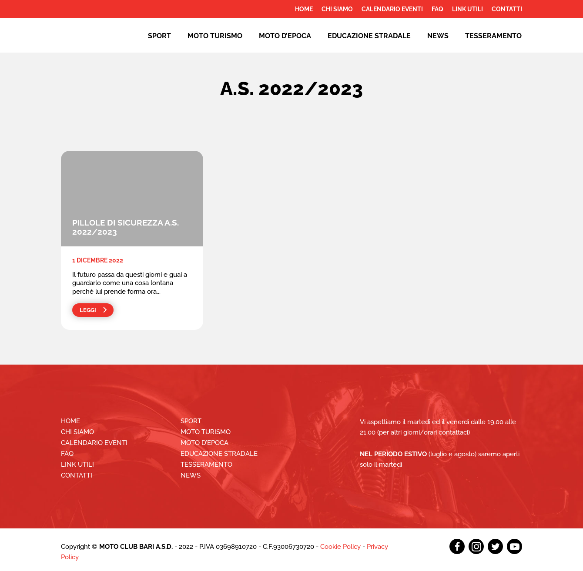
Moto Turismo (215, 36)
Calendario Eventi (392, 9)
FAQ (437, 9)
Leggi (88, 310)
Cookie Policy (340, 547)
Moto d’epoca (285, 36)
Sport (159, 36)
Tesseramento (493, 36)
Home (304, 9)
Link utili (467, 9)
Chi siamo (337, 9)
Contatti (507, 9)
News (438, 36)
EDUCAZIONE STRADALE (369, 36)
